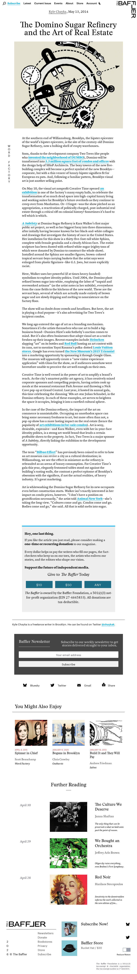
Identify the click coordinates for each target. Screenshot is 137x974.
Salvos (93, 767)
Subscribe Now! (94, 924)
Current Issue (42, 3)
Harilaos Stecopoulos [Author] (109, 884)
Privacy (42, 945)
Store (41, 950)
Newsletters (45, 933)
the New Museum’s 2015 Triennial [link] (89, 351)
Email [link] (87, 685)
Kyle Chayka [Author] (57, 11)
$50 (68, 584)
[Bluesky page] (128, 924)
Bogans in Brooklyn (66, 753)
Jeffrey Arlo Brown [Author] (107, 853)
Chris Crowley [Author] (60, 759)
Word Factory (22, 763)
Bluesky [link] (35, 685)
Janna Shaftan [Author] (104, 816)
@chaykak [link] (108, 624)
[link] (29, 223)
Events (58, 3)
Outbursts (57, 763)
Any (97, 584)
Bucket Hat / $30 (91, 947)
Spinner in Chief (26, 753)
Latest (27, 3)
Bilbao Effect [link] (46, 452)
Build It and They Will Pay (105, 755)
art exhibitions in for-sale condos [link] (63, 425)
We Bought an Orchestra (107, 843)
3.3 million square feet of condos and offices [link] (77, 161)
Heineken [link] (97, 340)
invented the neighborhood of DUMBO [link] (56, 157)
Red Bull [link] (70, 344)
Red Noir (103, 877)
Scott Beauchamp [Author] (25, 759)
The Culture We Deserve (108, 807)
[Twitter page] (128, 937)
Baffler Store (92, 943)
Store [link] (80, 3)
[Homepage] (127, 9)
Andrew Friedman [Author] (101, 763)
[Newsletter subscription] (68, 664)
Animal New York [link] (90, 499)
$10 (39, 584)
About (69, 3)
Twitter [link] (62, 685)
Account (91, 3)
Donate (42, 937)
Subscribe (13, 3)
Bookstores (45, 941)
